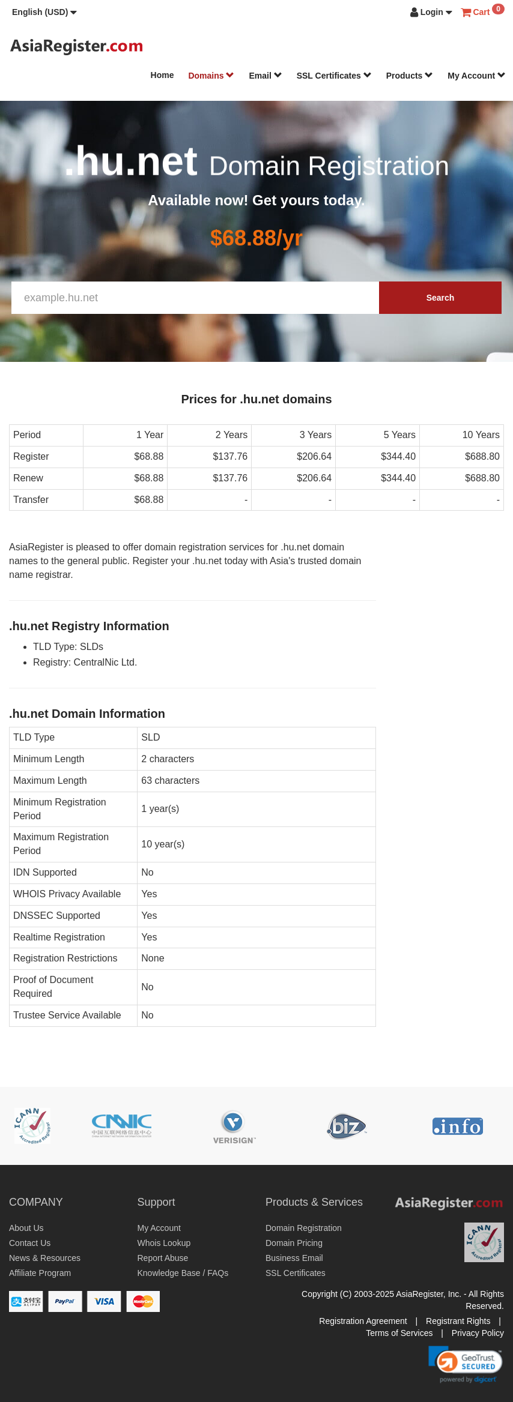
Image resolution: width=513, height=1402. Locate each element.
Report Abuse (163, 1258)
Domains (211, 75)
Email (265, 75)
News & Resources (44, 1258)
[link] (465, 1364)
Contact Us (29, 1243)
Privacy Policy (478, 1333)
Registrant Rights (458, 1321)
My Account (477, 75)
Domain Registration (304, 1228)
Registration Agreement (363, 1321)
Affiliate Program (40, 1273)
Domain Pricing (294, 1243)
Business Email (294, 1258)
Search (440, 297)
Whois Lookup (164, 1243)
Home (162, 75)
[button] (44, 12)
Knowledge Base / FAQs (183, 1273)
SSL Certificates (334, 75)
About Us (26, 1228)
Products (410, 75)
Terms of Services (399, 1333)
